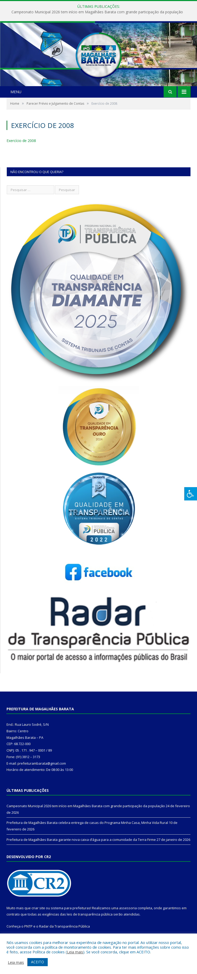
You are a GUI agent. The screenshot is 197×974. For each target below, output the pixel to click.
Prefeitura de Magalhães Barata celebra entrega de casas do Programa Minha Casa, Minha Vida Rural (87, 822)
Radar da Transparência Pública (64, 926)
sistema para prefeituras (70, 908)
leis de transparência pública (90, 914)
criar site (38, 908)
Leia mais (75, 951)
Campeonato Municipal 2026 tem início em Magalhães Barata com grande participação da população (97, 12)
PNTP (28, 926)
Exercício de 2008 (21, 140)
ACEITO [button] (37, 961)
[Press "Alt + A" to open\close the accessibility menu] (190, 493)
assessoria (128, 908)
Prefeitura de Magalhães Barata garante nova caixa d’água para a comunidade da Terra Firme (81, 839)
